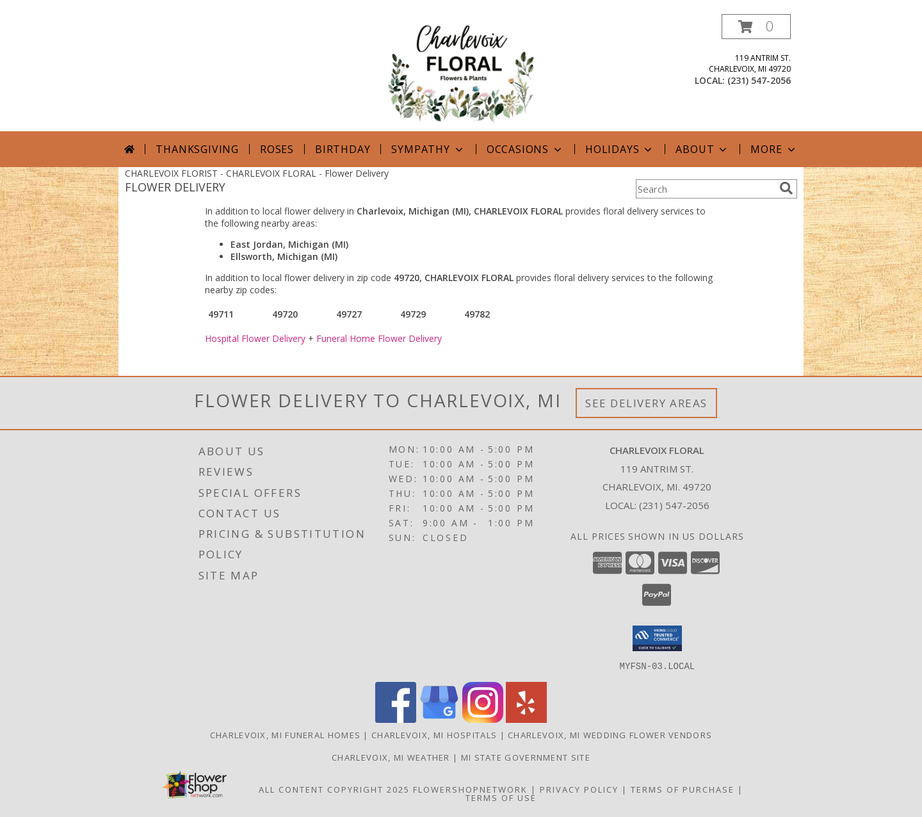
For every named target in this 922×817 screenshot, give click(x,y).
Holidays (619, 149)
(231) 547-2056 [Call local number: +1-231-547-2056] (759, 80)
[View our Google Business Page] (439, 719)
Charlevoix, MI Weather (391, 757)
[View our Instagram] (482, 719)
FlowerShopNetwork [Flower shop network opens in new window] (470, 789)
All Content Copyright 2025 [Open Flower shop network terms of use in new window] (334, 789)
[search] (786, 188)
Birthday (342, 149)
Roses (277, 149)
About (702, 149)
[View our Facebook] (395, 719)
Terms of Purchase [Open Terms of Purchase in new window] (682, 789)
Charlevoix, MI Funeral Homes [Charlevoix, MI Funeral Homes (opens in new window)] (285, 734)
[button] (756, 26)
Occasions (525, 149)
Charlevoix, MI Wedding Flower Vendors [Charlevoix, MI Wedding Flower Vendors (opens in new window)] (610, 734)
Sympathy (428, 149)
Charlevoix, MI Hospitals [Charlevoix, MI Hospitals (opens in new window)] (434, 734)
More (773, 149)
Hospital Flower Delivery (255, 338)
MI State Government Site (525, 757)
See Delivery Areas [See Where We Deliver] (646, 403)
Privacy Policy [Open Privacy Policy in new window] (579, 789)
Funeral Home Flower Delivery (379, 338)
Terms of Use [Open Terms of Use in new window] (501, 797)
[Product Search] (704, 189)
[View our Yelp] (526, 719)
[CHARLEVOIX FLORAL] (462, 73)
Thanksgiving (197, 149)
